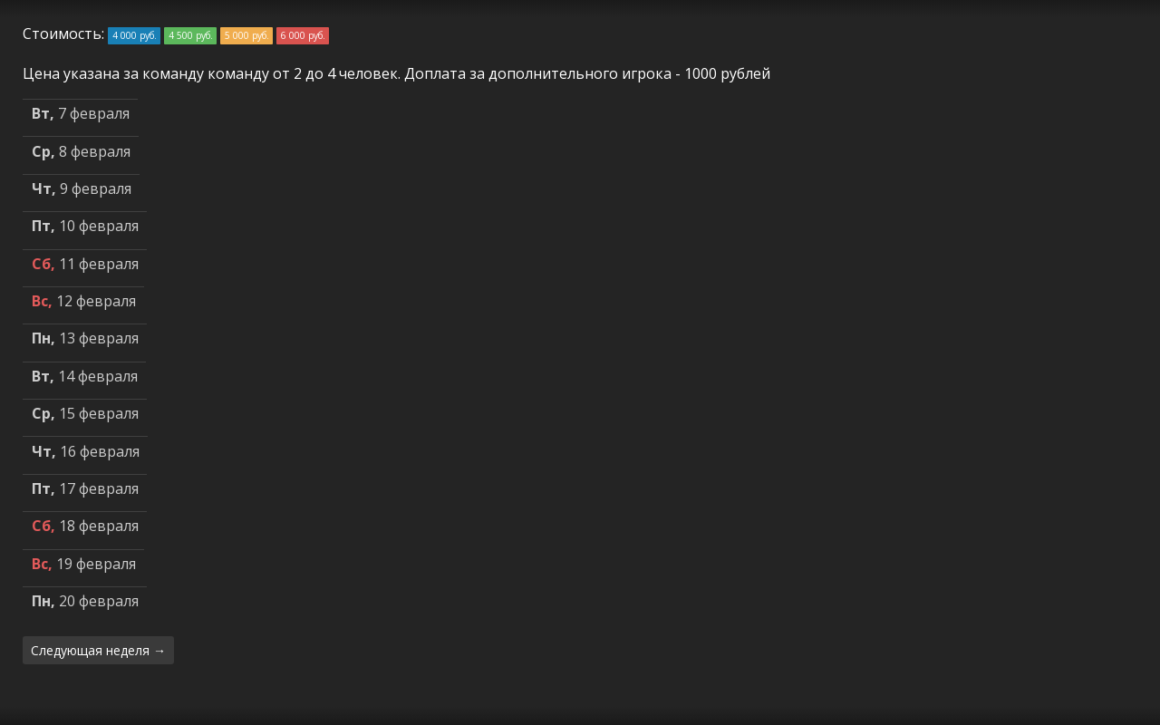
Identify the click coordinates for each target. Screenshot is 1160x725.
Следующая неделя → (98, 650)
